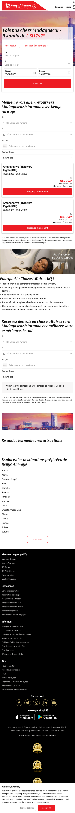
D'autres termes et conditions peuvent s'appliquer (28, 243)
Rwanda (6, 492)
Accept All (46, 808)
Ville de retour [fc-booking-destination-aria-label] (11, 65)
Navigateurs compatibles (12, 638)
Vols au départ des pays (39, 730)
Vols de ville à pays (57, 730)
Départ (7, 71)
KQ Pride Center (8, 571)
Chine (4, 505)
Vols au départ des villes (19, 730)
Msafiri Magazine (9, 579)
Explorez (59, 7)
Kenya (5, 475)
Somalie (6, 488)
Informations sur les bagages (14, 615)
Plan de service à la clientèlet (13, 646)
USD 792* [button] (35, 36)
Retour (42, 71)
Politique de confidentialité (12, 626)
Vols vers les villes (30, 727)
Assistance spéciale (10, 611)
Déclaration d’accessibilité (12, 654)
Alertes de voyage (9, 678)
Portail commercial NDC (11, 603)
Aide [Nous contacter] (11, 670)
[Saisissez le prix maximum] (40, 146)
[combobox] (38, 123)
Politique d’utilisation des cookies (15, 642)
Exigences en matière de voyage (15, 682)
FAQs (4, 674)
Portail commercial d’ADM (12, 607)
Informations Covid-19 (11, 686)
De (6, 52)
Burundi (5, 531)
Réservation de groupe (11, 595)
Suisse (5, 527)
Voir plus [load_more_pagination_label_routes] (37, 539)
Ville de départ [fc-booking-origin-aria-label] (12, 55)
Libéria (5, 518)
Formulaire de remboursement (14, 690)
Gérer (68, 7)
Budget (5, 140)
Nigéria (5, 523)
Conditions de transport (11, 630)
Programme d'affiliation (11, 599)
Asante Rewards (8, 563)
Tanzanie (6, 496)
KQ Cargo (6, 567)
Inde (4, 483)
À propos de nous (9, 559)
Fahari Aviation (8, 575)
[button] (35, 46)
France (5, 470)
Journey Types (8, 152)
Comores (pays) (9, 479)
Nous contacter (8, 666)
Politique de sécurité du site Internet (16, 634)
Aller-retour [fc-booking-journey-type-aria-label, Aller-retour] (10, 45)
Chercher (37, 83)
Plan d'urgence (8, 650)
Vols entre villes (58, 727)
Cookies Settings (27, 808)
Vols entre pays (44, 727)
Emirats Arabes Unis (11, 510)
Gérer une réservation (11, 591)
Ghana (5, 514)
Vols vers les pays (14, 727)
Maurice (6, 501)
